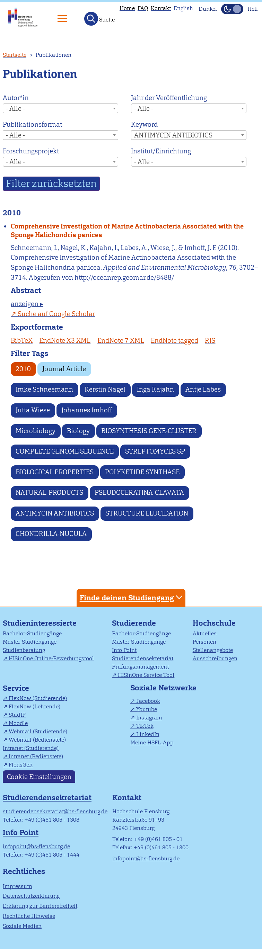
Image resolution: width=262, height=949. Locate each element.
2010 (23, 369)
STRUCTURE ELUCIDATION (146, 513)
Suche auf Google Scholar (56, 314)
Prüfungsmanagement (140, 666)
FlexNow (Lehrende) (34, 706)
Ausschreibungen (215, 658)
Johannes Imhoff (86, 410)
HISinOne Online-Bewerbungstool (51, 658)
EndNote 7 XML (120, 340)
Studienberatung (24, 650)
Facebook (148, 701)
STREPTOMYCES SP (155, 451)
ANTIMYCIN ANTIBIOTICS (55, 513)
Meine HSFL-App (152, 742)
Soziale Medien (22, 926)
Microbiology (35, 431)
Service (16, 688)
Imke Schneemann (44, 389)
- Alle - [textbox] (15, 108)
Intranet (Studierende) (31, 748)
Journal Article (64, 369)
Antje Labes (203, 389)
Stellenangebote (213, 650)
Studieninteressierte (40, 623)
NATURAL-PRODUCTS (49, 492)
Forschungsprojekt (31, 151)
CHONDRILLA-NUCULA (51, 533)
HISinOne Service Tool (146, 675)
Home (127, 8)
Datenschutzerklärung (31, 895)
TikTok (145, 725)
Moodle (18, 723)
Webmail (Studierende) (38, 731)
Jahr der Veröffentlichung (169, 97)
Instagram (149, 717)
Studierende (134, 623)
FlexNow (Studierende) (38, 698)
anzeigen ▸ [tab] (27, 303)
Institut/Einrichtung (161, 151)
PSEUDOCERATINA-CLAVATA (139, 492)
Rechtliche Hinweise (29, 916)
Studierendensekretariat (142, 658)
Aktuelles (205, 633)
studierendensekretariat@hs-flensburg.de (55, 811)
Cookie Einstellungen (39, 776)
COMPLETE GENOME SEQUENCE (65, 451)
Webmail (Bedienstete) (37, 739)
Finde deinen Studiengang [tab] (132, 597)
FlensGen (21, 764)
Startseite (14, 55)
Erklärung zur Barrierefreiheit (40, 906)
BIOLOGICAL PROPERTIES (55, 472)
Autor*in (16, 97)
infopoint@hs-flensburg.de (36, 846)
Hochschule (214, 623)
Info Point (124, 650)
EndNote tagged (174, 340)
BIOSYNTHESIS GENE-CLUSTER (148, 431)
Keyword (144, 124)
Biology (78, 431)
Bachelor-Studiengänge (32, 633)
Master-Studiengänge (29, 641)
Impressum (17, 886)
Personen (204, 641)
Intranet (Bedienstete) (36, 756)
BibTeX (22, 340)
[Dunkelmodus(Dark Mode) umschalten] (232, 9)
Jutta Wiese (33, 410)
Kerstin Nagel (105, 389)
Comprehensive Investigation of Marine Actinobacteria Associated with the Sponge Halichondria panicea (127, 230)
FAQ (143, 8)
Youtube (146, 709)
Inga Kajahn (155, 389)
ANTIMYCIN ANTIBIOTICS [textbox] (173, 135)
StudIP (17, 714)
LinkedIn (147, 734)
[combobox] (60, 108)
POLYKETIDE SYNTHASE (142, 472)
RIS (210, 340)
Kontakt (161, 8)
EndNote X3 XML (64, 340)
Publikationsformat (32, 124)
